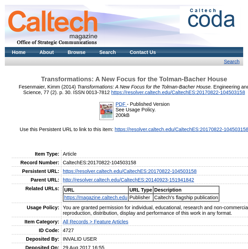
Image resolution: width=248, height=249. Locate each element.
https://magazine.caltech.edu (95, 197)
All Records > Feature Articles (95, 221)
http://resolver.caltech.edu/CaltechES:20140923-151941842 (128, 180)
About (46, 52)
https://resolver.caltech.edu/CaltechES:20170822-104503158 (178, 92)
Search (107, 52)
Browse (77, 52)
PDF (121, 104)
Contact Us (143, 52)
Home (19, 52)
